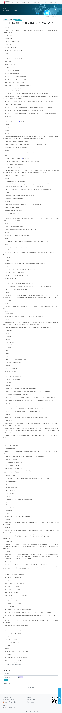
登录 (58, 2)
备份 (20, 186)
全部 (5, 19)
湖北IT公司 (9, 707)
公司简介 (17, 2)
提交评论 (6, 680)
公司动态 (12, 19)
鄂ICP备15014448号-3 (11, 701)
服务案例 (34, 2)
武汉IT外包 (13, 707)
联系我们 (50, 2)
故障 (22, 158)
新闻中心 (23, 2)
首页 (13, 2)
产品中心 (28, 2)
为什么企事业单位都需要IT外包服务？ (13, 662)
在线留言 (45, 2)
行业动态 (57, 16)
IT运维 (55, 2)
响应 (13, 32)
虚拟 (19, 122)
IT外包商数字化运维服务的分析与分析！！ (14, 664)
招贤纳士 (39, 2)
